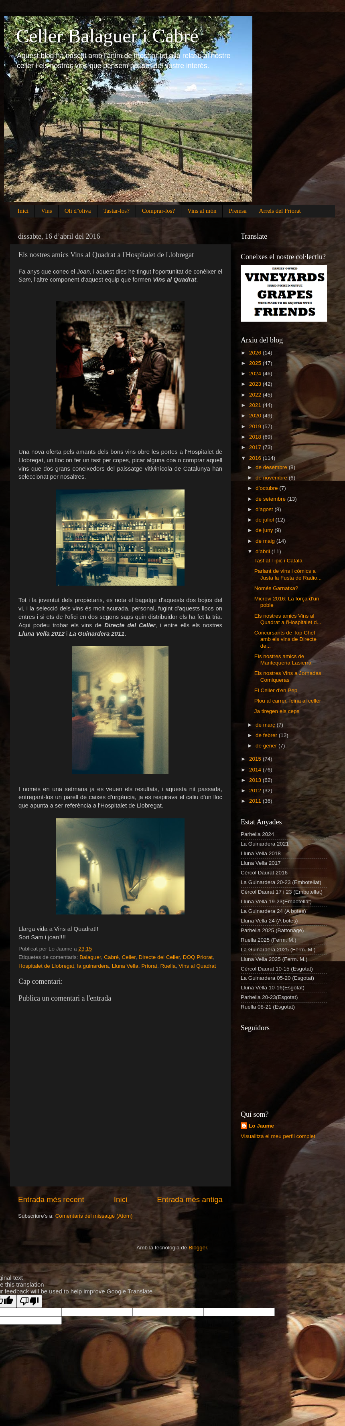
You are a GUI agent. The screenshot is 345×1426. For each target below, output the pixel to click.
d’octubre (267, 488)
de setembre (271, 499)
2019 (256, 426)
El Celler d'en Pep (276, 690)
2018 (256, 437)
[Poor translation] (29, 1301)
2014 (256, 770)
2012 (256, 791)
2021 (256, 405)
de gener (267, 746)
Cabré (111, 957)
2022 (256, 395)
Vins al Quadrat (197, 966)
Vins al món (201, 210)
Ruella (168, 966)
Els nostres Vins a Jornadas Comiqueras (287, 676)
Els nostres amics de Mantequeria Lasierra (283, 659)
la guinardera (93, 966)
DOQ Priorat (198, 957)
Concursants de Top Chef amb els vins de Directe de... (285, 639)
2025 (256, 363)
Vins (46, 210)
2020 (256, 416)
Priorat (149, 966)
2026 (256, 353)
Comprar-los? (158, 210)
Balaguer (90, 957)
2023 (256, 384)
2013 (256, 780)
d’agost (265, 509)
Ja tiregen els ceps (277, 711)
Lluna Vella (125, 966)
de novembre (272, 478)
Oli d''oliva (78, 210)
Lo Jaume (261, 1126)
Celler (129, 957)
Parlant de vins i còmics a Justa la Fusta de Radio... (288, 574)
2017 (256, 447)
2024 (256, 374)
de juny (265, 530)
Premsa (237, 210)
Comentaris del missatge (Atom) (94, 1216)
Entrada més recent (51, 1199)
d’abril (264, 551)
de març (266, 725)
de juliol (266, 520)
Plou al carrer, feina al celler (287, 701)
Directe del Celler (159, 957)
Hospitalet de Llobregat (46, 966)
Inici (23, 210)
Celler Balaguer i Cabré (107, 35)
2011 (256, 801)
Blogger (198, 1248)
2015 (256, 759)
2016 (256, 458)
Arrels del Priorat (280, 210)
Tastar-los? (117, 210)
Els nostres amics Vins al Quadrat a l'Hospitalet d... (287, 619)
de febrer (267, 735)
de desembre (272, 467)
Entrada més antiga (190, 1199)
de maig (266, 541)
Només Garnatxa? (276, 588)
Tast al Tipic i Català (278, 561)
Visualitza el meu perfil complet (278, 1136)
